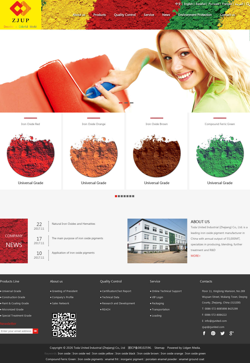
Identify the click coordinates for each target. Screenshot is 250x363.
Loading (157, 315)
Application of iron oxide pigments (73, 253)
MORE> (196, 256)
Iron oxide (64, 353)
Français (227, 4)
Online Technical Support (167, 291)
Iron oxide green (195, 353)
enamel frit (111, 359)
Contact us (227, 14)
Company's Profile (63, 297)
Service (149, 14)
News (166, 14)
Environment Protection (195, 14)
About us (79, 14)
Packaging (158, 303)
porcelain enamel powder (162, 359)
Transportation (161, 309)
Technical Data (110, 297)
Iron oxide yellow (102, 353)
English (188, 4)
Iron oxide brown (148, 353)
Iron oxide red (81, 353)
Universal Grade (30, 182)
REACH (106, 309)
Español (200, 4)
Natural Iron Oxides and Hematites (73, 224)
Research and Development (118, 303)
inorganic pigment (132, 359)
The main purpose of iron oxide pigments (77, 238)
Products (99, 14)
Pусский (214, 4)
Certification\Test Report (116, 291)
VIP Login (157, 297)
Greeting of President (64, 291)
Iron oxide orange (172, 353)
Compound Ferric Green (61, 359)
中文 (178, 4)
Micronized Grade (12, 309)
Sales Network (60, 303)
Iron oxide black (125, 353)
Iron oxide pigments (90, 359)
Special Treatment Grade (16, 315)
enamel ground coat (191, 359)
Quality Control (125, 14)
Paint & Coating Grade (15, 303)
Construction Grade (13, 297)
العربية (239, 4)
